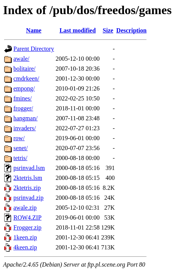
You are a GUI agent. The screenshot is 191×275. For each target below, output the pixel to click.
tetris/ (20, 158)
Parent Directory (33, 48)
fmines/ (22, 98)
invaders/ (24, 128)
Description (131, 30)
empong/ (24, 88)
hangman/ (25, 118)
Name (33, 30)
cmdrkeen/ (26, 78)
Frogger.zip (27, 227)
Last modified (77, 30)
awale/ (21, 58)
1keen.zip (25, 237)
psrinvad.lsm (29, 168)
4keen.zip (25, 247)
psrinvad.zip (28, 197)
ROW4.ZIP (27, 217)
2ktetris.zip (27, 187)
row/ (18, 138)
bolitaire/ (24, 68)
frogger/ (23, 108)
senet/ (20, 148)
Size (108, 30)
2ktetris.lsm (27, 178)
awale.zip (25, 207)
